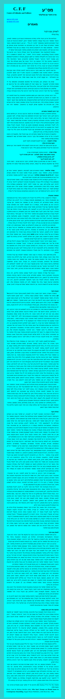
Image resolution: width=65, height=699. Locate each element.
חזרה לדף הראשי (12, 19)
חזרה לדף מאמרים (13, 21)
